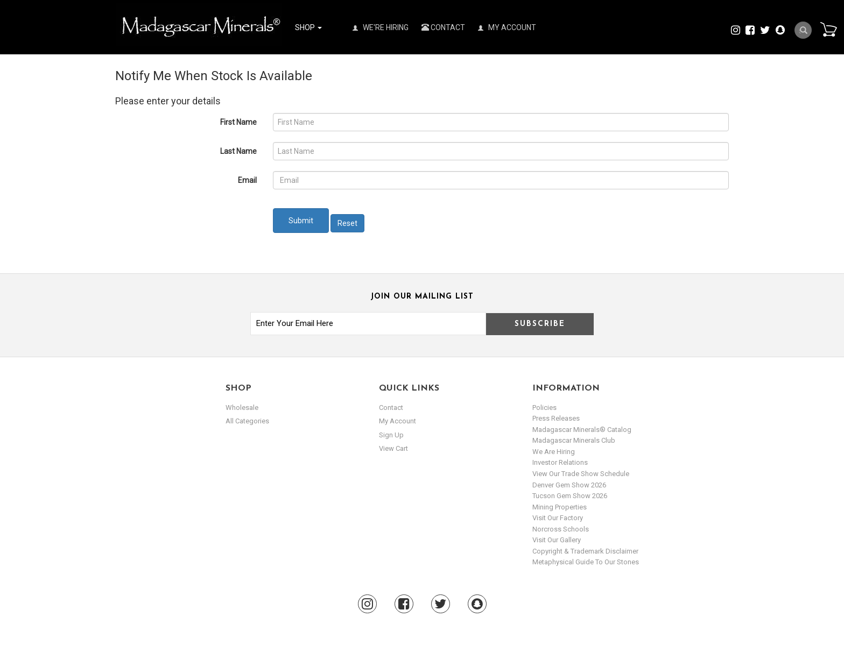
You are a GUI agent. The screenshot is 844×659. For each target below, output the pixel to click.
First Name (238, 122)
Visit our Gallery (556, 540)
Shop (308, 27)
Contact (443, 27)
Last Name (238, 151)
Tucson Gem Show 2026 (569, 496)
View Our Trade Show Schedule (580, 474)
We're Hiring (381, 27)
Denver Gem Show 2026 (569, 485)
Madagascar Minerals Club (573, 440)
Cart (828, 29)
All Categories (247, 421)
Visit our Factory (557, 518)
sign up (391, 435)
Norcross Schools (560, 529)
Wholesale (242, 407)
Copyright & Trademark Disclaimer (585, 551)
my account (397, 421)
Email (247, 180)
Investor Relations (560, 462)
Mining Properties (559, 507)
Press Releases (556, 418)
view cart (393, 448)
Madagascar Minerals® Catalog (581, 430)
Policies (544, 407)
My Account (507, 27)
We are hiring (553, 452)
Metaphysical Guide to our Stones (585, 562)
